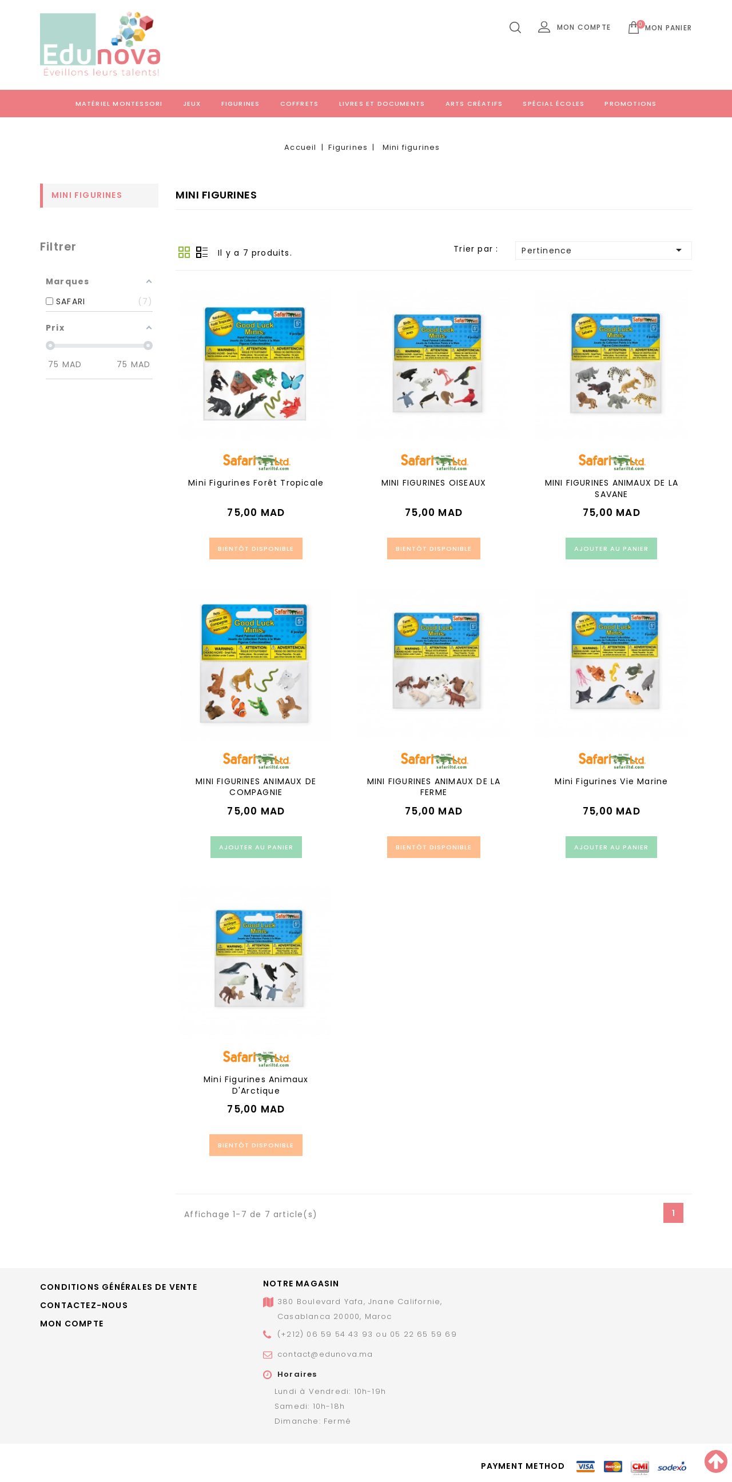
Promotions (630, 103)
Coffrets (299, 103)
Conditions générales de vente (118, 1287)
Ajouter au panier (611, 548)
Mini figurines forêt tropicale (256, 482)
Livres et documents (382, 103)
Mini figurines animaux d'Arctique (256, 1085)
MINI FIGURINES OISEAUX (433, 482)
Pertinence (604, 250)
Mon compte (72, 1323)
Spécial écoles (553, 103)
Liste (202, 252)
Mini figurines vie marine (611, 781)
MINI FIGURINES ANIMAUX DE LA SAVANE (612, 488)
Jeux (192, 103)
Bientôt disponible (256, 548)
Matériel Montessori (119, 103)
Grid (184, 252)
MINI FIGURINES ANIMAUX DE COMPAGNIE (256, 787)
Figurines (240, 103)
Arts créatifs (474, 103)
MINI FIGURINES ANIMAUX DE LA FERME (434, 787)
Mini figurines (86, 195)
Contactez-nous (84, 1305)
